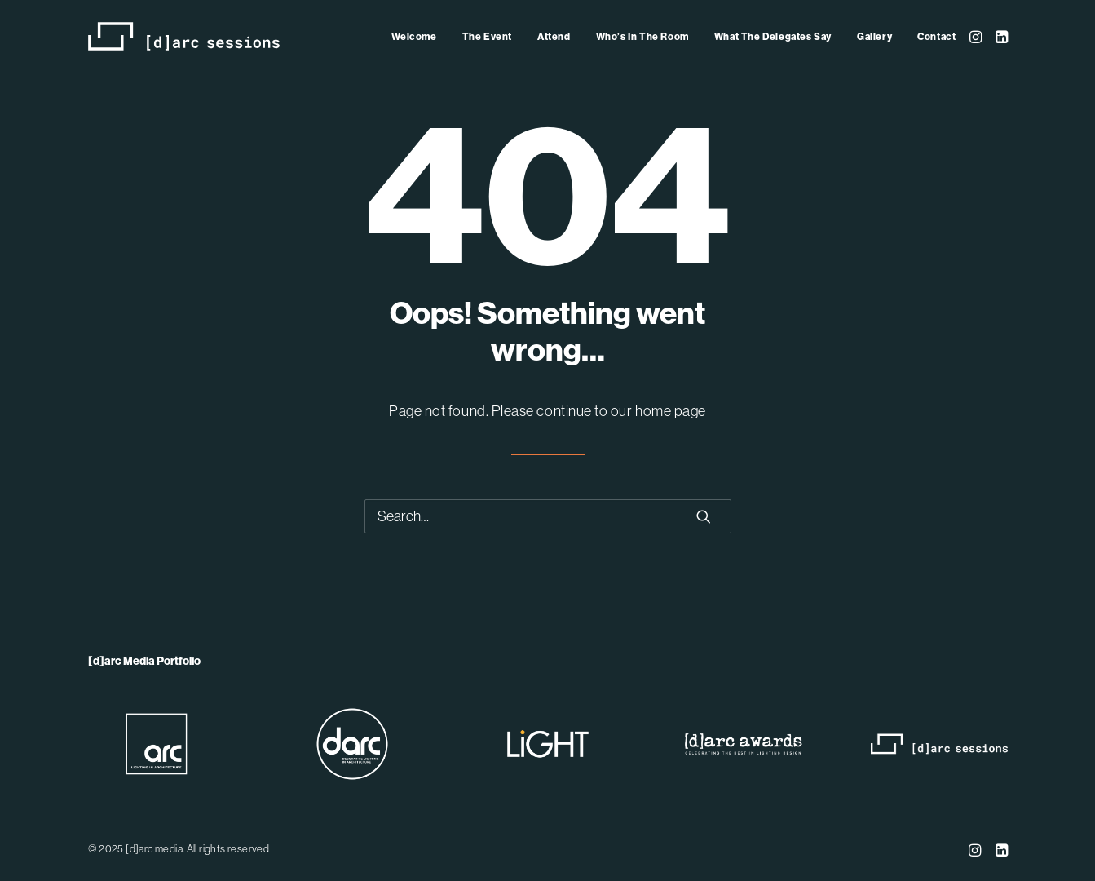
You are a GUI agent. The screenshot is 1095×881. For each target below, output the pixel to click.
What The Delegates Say (773, 36)
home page (670, 411)
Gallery (874, 36)
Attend (554, 36)
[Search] (547, 516)
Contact (936, 36)
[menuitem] (414, 36)
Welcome (413, 36)
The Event (487, 36)
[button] (977, 36)
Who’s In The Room (642, 36)
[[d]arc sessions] (184, 36)
